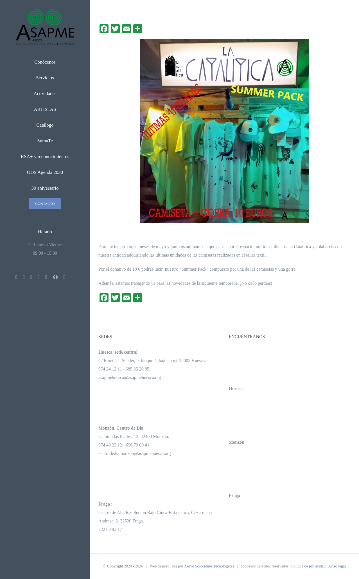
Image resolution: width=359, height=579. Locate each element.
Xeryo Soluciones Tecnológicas (209, 566)
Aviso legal (337, 566)
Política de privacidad (308, 566)
